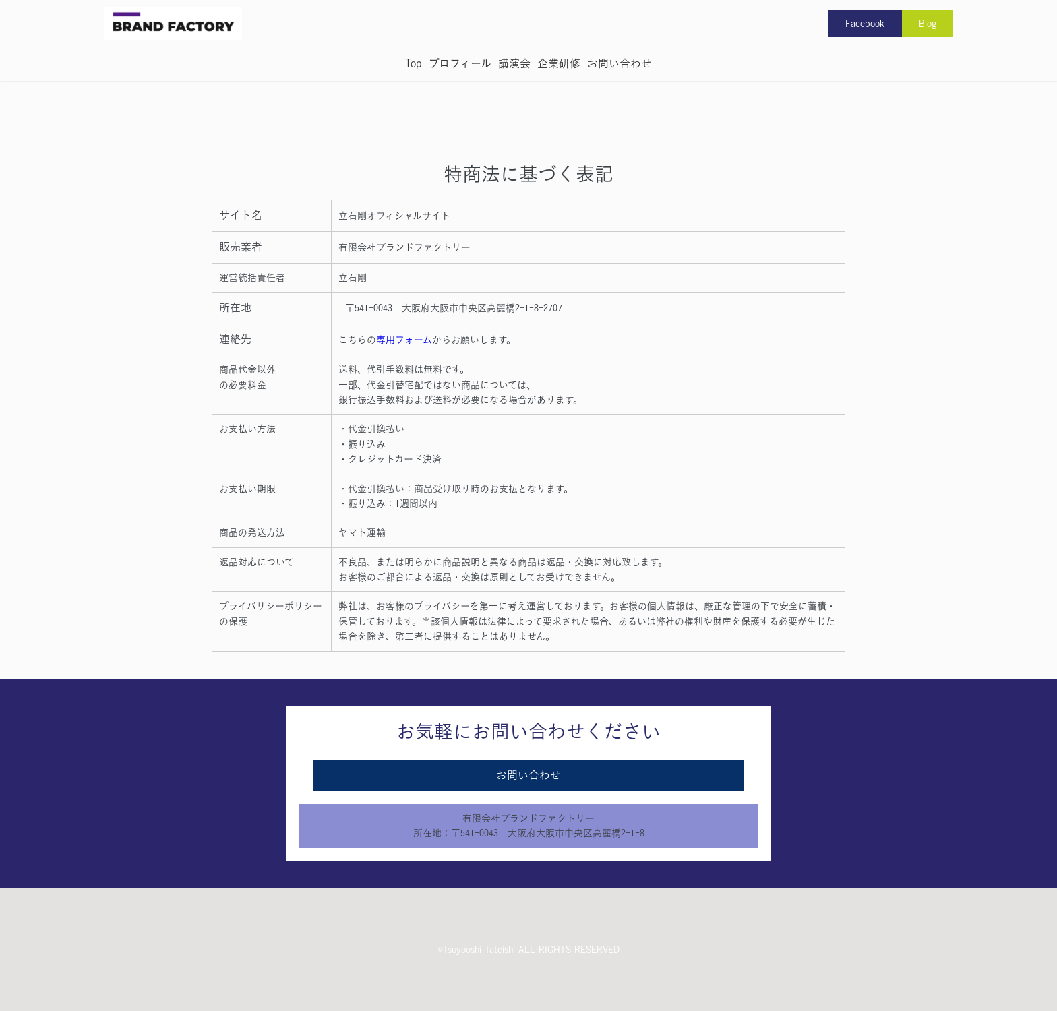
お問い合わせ (619, 63)
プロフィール (460, 63)
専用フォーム (404, 339)
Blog (927, 23)
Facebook (864, 23)
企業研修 (558, 63)
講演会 (514, 63)
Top (413, 63)
